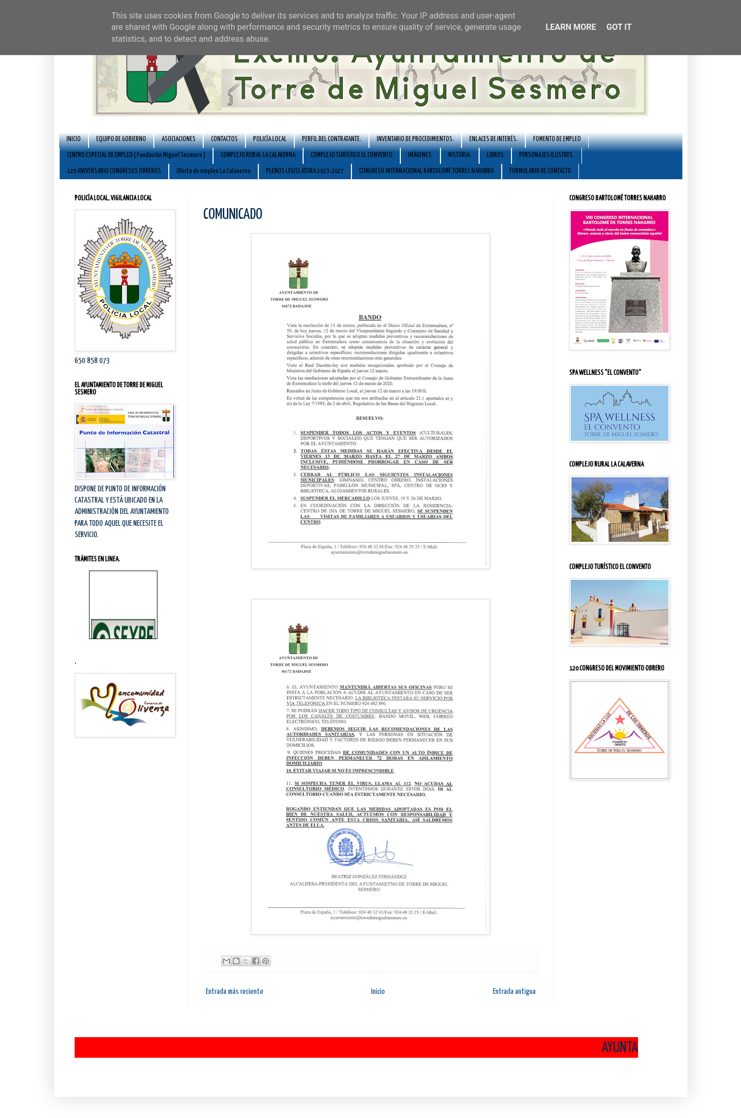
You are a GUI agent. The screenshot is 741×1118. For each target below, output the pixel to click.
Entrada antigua (514, 991)
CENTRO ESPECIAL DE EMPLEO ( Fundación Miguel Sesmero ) (136, 155)
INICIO (73, 139)
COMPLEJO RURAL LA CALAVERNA (258, 155)
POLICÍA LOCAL (270, 139)
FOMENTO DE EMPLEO (557, 139)
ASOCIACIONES (179, 139)
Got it (618, 27)
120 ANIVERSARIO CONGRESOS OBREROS (114, 171)
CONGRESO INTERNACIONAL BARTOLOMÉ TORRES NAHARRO (426, 171)
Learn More (570, 27)
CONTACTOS (224, 139)
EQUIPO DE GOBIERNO (121, 139)
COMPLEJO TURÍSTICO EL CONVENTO (352, 155)
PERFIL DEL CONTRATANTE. (331, 139)
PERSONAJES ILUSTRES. (546, 155)
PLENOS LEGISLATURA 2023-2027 (305, 171)
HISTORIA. (459, 155)
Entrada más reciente (234, 991)
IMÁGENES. (420, 155)
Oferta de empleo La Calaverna (214, 171)
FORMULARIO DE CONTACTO (540, 171)
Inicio (378, 991)
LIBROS (495, 155)
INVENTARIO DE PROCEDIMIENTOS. (415, 139)
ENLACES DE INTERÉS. (493, 139)
